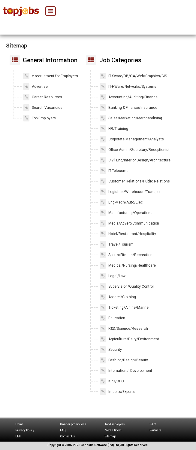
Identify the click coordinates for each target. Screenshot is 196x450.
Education (112, 318)
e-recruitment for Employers (50, 76)
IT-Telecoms (114, 171)
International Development (126, 371)
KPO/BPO (112, 381)
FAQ (63, 430)
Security (111, 349)
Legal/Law (112, 276)
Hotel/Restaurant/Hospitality (128, 234)
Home (19, 424)
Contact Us (67, 436)
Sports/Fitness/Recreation (126, 255)
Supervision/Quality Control (127, 286)
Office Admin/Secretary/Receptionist (135, 150)
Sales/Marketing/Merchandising (131, 118)
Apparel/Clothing (118, 297)
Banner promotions (73, 424)
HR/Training (114, 129)
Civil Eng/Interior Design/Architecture (135, 160)
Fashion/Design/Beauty (124, 360)
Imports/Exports (117, 392)
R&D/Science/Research (124, 328)
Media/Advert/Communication (129, 223)
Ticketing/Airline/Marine (124, 307)
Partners (155, 430)
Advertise (35, 86)
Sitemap (110, 436)
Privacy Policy (24, 430)
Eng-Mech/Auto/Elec (121, 202)
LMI (18, 436)
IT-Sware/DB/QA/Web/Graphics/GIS (133, 76)
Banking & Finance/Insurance (128, 108)
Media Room (113, 430)
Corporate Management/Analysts (132, 139)
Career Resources (42, 97)
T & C (152, 424)
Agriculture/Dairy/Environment (129, 339)
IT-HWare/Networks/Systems (128, 86)
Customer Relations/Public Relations (135, 181)
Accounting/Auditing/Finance (129, 97)
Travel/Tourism (117, 244)
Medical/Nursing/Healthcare (128, 265)
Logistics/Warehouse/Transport (131, 192)
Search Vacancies (42, 108)
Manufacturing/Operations (126, 213)
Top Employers (39, 118)
